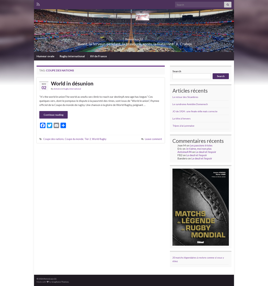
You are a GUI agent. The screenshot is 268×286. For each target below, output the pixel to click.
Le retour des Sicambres (185, 97)
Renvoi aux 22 (134, 38)
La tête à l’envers (181, 118)
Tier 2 (87, 139)
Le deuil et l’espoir (206, 151)
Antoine (57, 88)
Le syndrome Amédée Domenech (190, 104)
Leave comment (153, 139)
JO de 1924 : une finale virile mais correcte (194, 111)
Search (176, 71)
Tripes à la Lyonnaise (183, 125)
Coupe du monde (74, 139)
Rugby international (72, 56)
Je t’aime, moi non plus (199, 148)
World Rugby (99, 139)
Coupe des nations (53, 139)
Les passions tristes (201, 145)
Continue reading (53, 114)
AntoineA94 (184, 151)
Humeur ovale (45, 56)
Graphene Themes (60, 282)
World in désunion (72, 83)
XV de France (98, 56)
